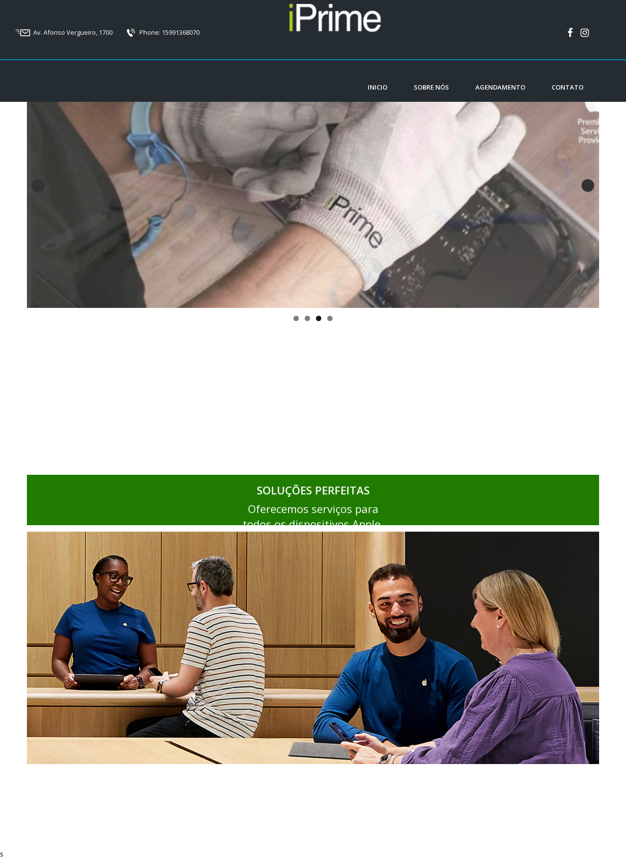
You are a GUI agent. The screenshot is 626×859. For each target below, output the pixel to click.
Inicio (377, 87)
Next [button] (587, 185)
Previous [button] (38, 185)
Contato (567, 87)
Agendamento (500, 87)
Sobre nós (431, 87)
